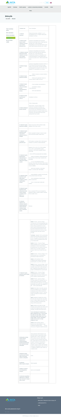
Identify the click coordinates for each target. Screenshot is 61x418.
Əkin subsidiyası (9, 32)
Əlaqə (30, 10)
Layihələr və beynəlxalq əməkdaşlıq (35, 7)
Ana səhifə (7, 18)
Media (51, 7)
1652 (46, 2)
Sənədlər (46, 7)
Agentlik (9, 7)
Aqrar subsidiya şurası (9, 29)
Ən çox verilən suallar (9, 41)
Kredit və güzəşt (22, 7)
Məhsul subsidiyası (10, 35)
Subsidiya (15, 7)
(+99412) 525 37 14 (42, 402)
